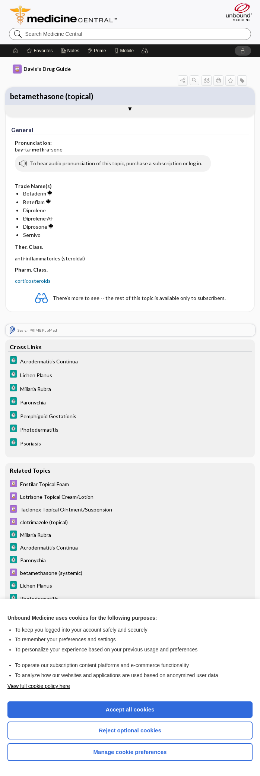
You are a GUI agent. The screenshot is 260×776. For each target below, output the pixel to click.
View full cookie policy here (38, 686)
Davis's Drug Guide (42, 69)
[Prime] (96, 50)
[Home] (15, 50)
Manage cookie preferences (130, 752)
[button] (145, 50)
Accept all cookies (130, 709)
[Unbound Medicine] (236, 12)
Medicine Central (67, 15)
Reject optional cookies (130, 730)
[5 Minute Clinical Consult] (130, 362)
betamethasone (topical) (51, 96)
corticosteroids (33, 281)
